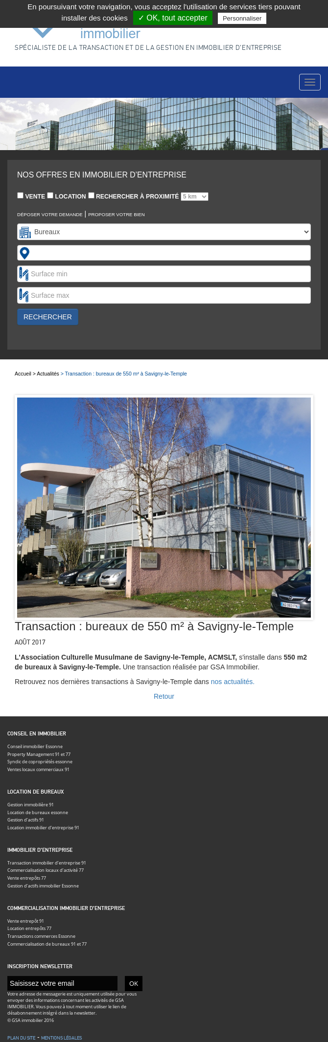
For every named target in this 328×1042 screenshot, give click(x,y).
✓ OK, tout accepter (173, 18)
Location (66, 196)
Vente (31, 196)
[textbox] (37, 253)
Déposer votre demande (50, 214)
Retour (164, 696)
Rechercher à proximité (148, 196)
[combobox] (164, 253)
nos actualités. (233, 682)
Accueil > (26, 374)
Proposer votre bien (116, 214)
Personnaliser (242, 18)
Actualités (48, 374)
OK (133, 983)
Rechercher (47, 317)
